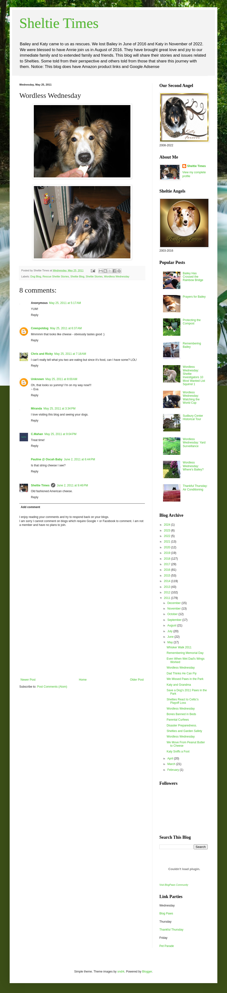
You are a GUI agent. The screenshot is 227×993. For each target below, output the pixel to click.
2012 (167, 592)
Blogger (147, 971)
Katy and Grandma (179, 684)
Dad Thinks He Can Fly (182, 673)
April (170, 758)
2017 (167, 564)
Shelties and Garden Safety (184, 731)
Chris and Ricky (42, 354)
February (173, 770)
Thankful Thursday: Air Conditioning (195, 487)
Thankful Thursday (171, 929)
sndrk (120, 971)
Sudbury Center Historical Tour (193, 417)
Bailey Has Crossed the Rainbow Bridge (193, 277)
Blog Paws (166, 913)
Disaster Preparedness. (182, 725)
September (174, 620)
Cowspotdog (40, 328)
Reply (34, 315)
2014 (167, 581)
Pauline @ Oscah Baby (46, 459)
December (174, 603)
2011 (167, 598)
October (172, 614)
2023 (167, 530)
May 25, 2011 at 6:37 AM (66, 328)
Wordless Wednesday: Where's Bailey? (193, 466)
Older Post (137, 679)
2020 (167, 547)
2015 (167, 575)
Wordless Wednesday (116, 276)
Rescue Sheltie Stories (56, 276)
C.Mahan (37, 434)
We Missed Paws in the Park (185, 679)
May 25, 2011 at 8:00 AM (61, 379)
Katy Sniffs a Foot (178, 751)
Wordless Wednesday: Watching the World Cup (191, 397)
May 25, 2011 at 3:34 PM (59, 408)
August (172, 625)
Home (83, 679)
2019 (167, 553)
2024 (167, 524)
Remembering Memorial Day (185, 653)
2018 (167, 558)
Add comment (30, 507)
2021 (167, 541)
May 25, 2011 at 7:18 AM (70, 354)
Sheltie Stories (94, 276)
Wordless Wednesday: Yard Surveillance (194, 442)
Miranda (36, 408)
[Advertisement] (82, 654)
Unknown (37, 379)
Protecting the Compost (192, 321)
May (170, 642)
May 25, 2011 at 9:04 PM (60, 434)
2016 (167, 569)
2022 (167, 536)
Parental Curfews (178, 719)
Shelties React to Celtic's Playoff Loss (183, 701)
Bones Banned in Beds (181, 714)
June (170, 636)
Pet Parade (166, 946)
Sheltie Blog (77, 276)
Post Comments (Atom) (52, 686)
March (171, 764)
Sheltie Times (59, 23)
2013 (167, 587)
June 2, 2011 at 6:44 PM (79, 459)
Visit (173, 885)
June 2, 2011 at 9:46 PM (72, 485)
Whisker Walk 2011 (179, 647)
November (174, 608)
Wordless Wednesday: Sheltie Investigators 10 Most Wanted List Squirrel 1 (194, 375)
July (170, 631)
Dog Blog (35, 276)
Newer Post (28, 679)
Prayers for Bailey (194, 296)
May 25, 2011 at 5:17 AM (65, 303)
